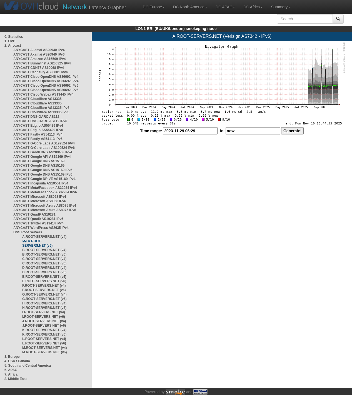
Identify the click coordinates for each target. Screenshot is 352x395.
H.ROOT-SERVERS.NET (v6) (44, 308)
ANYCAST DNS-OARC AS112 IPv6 (40, 121)
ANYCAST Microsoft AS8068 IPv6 (39, 201)
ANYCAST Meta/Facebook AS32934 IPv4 (45, 188)
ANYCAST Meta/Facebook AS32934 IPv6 (45, 192)
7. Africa (11, 374)
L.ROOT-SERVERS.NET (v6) (44, 343)
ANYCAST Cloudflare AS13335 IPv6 (41, 108)
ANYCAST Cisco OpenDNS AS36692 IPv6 (45, 86)
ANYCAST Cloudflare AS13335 (37, 99)
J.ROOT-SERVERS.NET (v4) (44, 321)
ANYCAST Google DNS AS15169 (38, 161)
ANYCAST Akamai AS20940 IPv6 (39, 54)
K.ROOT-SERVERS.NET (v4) (44, 330)
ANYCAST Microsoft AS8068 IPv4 (39, 197)
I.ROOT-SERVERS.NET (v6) (43, 317)
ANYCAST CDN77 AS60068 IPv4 (38, 68)
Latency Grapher (94, 7)
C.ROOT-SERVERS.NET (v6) (44, 263)
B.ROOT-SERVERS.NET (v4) (44, 250)
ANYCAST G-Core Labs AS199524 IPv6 (44, 148)
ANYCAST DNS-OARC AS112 (36, 117)
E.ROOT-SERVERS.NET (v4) (44, 277)
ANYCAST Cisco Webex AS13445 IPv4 (43, 94)
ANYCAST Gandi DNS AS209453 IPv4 (42, 152)
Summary (280, 7)
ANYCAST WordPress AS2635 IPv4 (41, 228)
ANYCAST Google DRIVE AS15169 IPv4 (44, 179)
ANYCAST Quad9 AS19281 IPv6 (38, 219)
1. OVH (9, 41)
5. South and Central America (27, 366)
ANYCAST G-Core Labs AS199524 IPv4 (44, 143)
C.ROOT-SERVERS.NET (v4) (44, 259)
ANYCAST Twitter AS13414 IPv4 (38, 223)
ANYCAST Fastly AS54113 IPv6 (38, 139)
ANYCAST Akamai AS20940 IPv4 (39, 50)
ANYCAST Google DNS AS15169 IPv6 (42, 170)
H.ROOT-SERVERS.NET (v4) (44, 303)
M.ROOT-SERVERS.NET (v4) (44, 348)
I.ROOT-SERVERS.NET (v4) (43, 312)
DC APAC (225, 7)
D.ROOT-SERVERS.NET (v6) (44, 272)
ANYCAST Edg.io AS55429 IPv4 (38, 126)
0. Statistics (13, 37)
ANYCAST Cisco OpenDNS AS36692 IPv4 (45, 77)
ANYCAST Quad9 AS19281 (34, 214)
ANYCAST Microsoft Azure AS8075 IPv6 (44, 210)
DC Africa (253, 7)
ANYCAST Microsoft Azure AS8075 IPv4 (44, 206)
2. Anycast (12, 46)
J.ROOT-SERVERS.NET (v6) (44, 326)
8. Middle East (15, 379)
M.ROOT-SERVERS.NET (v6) (44, 352)
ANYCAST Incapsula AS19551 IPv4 (40, 183)
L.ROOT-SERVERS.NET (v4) (44, 339)
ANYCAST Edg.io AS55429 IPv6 (38, 130)
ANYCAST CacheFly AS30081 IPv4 (40, 72)
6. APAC (10, 370)
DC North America (190, 7)
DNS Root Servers (27, 232)
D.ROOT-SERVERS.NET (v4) (44, 268)
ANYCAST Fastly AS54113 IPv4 (38, 134)
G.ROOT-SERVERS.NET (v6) (44, 299)
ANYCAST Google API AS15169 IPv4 (42, 157)
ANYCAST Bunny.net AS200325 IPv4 (42, 63)
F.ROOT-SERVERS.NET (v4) (44, 286)
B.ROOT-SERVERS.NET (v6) (44, 254)
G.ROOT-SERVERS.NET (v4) (44, 294)
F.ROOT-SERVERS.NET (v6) (44, 290)
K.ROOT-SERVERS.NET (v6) (44, 334)
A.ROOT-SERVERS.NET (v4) (44, 237)
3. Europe (12, 357)
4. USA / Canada (17, 361)
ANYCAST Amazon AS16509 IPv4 (39, 59)
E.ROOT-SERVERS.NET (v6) (44, 281)
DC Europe (154, 7)
